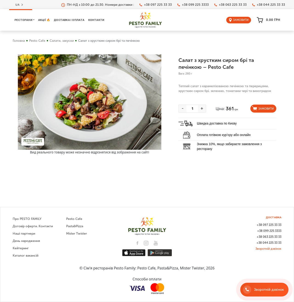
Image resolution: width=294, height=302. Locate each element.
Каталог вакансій (25, 256)
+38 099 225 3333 (193, 5)
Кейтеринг (21, 248)
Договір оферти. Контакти (33, 226)
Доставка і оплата (69, 20)
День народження (26, 241)
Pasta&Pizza (74, 226)
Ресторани (23, 20)
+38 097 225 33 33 (155, 5)
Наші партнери (24, 234)
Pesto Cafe (37, 41)
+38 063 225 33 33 (230, 5)
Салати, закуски (62, 41)
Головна (19, 41)
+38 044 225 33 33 (268, 5)
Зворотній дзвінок (268, 248)
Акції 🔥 (44, 20)
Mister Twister (76, 234)
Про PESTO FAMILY (27, 219)
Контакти (96, 20)
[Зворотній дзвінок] (264, 289)
